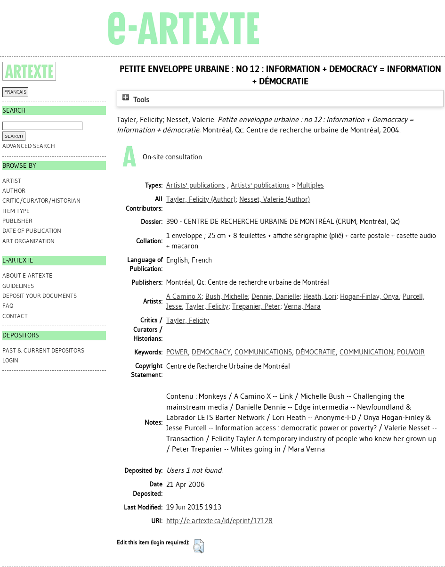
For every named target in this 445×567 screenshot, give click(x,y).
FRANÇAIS (15, 92)
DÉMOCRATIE (316, 352)
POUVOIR (411, 352)
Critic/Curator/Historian (41, 200)
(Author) (200, 199)
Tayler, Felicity (207, 306)
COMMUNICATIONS (263, 352)
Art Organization (28, 241)
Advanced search (28, 145)
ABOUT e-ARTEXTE (27, 275)
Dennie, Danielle (275, 296)
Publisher (17, 220)
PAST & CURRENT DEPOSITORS (43, 350)
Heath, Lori (319, 296)
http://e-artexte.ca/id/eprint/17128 (219, 521)
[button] (198, 546)
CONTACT (15, 316)
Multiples (310, 185)
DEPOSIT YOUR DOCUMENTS (39, 295)
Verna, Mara (302, 306)
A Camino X (184, 296)
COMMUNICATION (366, 352)
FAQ (7, 305)
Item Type (16, 210)
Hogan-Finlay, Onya (369, 296)
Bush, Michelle (226, 296)
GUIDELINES (18, 285)
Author (13, 190)
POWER (177, 352)
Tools (134, 99)
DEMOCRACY (211, 352)
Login (10, 360)
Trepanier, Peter (256, 306)
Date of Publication (31, 230)
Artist (11, 180)
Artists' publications (195, 185)
